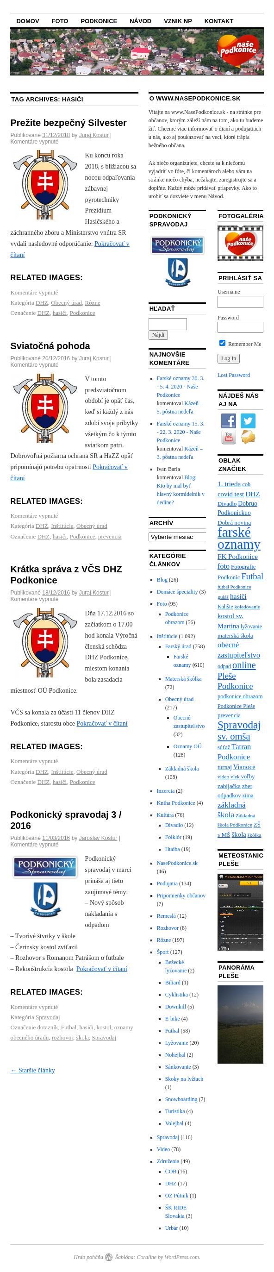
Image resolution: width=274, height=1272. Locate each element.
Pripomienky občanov (181, 895)
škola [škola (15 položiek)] (239, 834)
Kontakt (219, 21)
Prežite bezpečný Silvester (68, 123)
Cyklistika (176, 994)
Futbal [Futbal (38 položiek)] (252, 576)
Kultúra (165, 815)
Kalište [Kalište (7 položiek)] (225, 606)
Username (229, 291)
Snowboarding (181, 1099)
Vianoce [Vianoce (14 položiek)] (244, 767)
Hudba (172, 849)
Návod (140, 21)
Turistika (175, 1111)
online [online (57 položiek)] (244, 665)
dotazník (47, 1027)
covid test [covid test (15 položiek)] (231, 494)
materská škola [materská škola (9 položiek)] (235, 636)
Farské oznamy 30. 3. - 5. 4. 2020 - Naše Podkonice (181, 386)
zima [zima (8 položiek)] (248, 795)
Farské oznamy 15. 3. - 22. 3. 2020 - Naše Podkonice (181, 432)
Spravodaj (48, 1017)
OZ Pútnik (176, 1195)
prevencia (110, 536)
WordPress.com (181, 1257)
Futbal (68, 1027)
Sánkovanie (178, 1067)
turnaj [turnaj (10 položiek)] (225, 767)
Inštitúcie (62, 525)
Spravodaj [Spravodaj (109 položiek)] (239, 725)
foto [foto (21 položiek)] (224, 566)
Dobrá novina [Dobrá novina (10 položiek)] (234, 522)
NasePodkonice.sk (177, 863)
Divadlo (174, 825)
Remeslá (166, 916)
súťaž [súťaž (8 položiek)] (224, 747)
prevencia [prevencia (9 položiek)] (229, 715)
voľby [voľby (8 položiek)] (248, 776)
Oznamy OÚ (188, 746)
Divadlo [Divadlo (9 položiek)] (227, 504)
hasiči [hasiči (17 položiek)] (238, 596)
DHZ (42, 302)
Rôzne (92, 302)
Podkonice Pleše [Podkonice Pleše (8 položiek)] (236, 706)
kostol (103, 1027)
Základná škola (182, 768)
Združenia (168, 1161)
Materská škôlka (183, 679)
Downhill (175, 1006)
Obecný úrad (66, 302)
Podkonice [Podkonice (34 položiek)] (235, 686)
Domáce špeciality (177, 592)
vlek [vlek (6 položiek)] (235, 776)
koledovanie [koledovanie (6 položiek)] (247, 606)
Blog (162, 579)
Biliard (173, 982)
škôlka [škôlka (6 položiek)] (255, 835)
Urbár (171, 1228)
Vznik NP (178, 21)
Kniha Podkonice (176, 803)
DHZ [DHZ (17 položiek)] (252, 494)
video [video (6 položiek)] (223, 776)
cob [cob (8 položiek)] (246, 484)
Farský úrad (178, 646)
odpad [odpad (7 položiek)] (224, 666)
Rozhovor (168, 928)
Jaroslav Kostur (98, 838)
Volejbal (174, 1123)
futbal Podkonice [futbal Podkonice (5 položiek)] (234, 586)
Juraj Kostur (94, 135)
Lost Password (234, 375)
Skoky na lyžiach (184, 1079)
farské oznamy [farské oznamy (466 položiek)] (239, 538)
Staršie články (32, 1070)
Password (228, 317)
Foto (60, 21)
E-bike (172, 1018)
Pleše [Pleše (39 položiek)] (227, 676)
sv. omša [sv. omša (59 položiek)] (234, 736)
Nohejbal (175, 1055)
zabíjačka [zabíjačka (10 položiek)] (229, 786)
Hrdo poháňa (88, 1257)
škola (82, 1037)
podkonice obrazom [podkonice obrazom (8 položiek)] (240, 696)
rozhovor (62, 1037)
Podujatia (167, 883)
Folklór (173, 837)
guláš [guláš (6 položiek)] (223, 597)
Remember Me (240, 344)
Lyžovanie (176, 1043)
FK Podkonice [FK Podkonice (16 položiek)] (238, 556)
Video (163, 1149)
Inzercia (166, 791)
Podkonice (99, 21)
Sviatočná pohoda (50, 346)
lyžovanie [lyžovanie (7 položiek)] (251, 626)
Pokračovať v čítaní (102, 723)
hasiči (60, 312)
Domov (27, 21)
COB (171, 1171)
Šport (163, 952)
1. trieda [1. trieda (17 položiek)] (229, 484)
